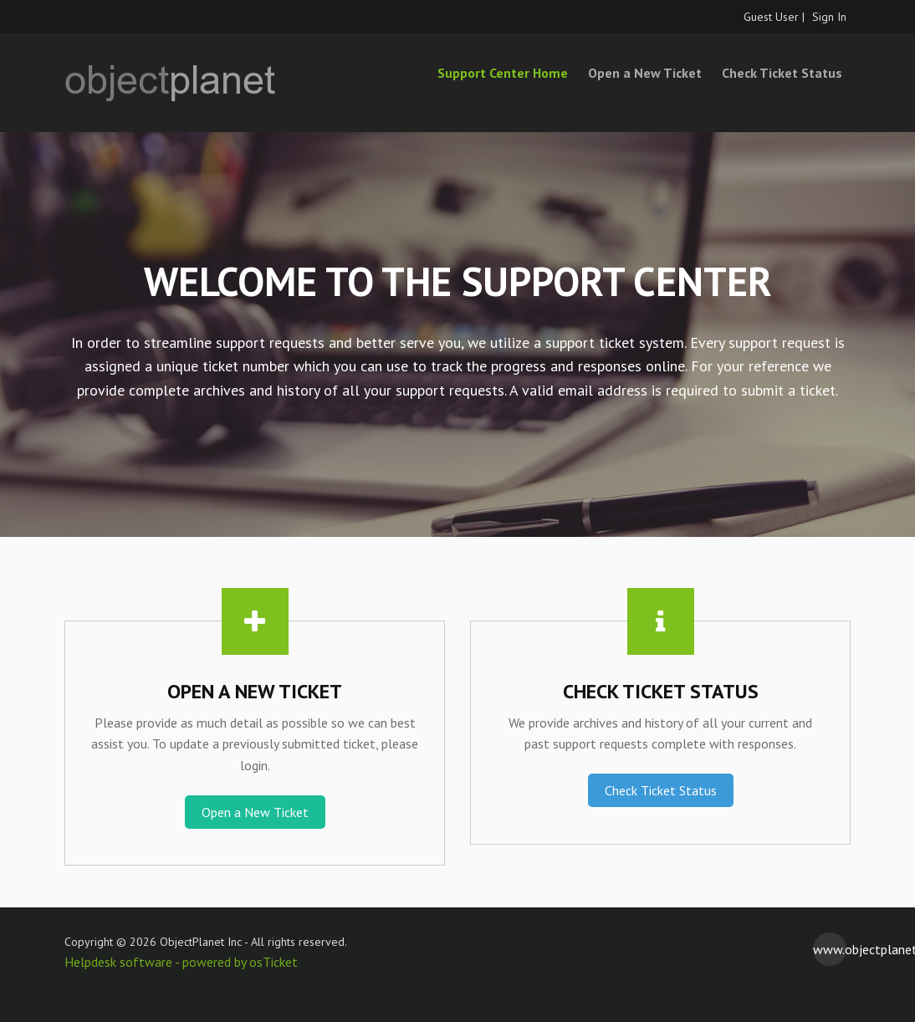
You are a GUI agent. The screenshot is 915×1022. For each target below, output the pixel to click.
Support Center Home (502, 72)
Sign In (829, 16)
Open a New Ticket (645, 72)
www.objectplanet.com (829, 949)
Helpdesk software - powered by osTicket (181, 961)
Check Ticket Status (782, 72)
